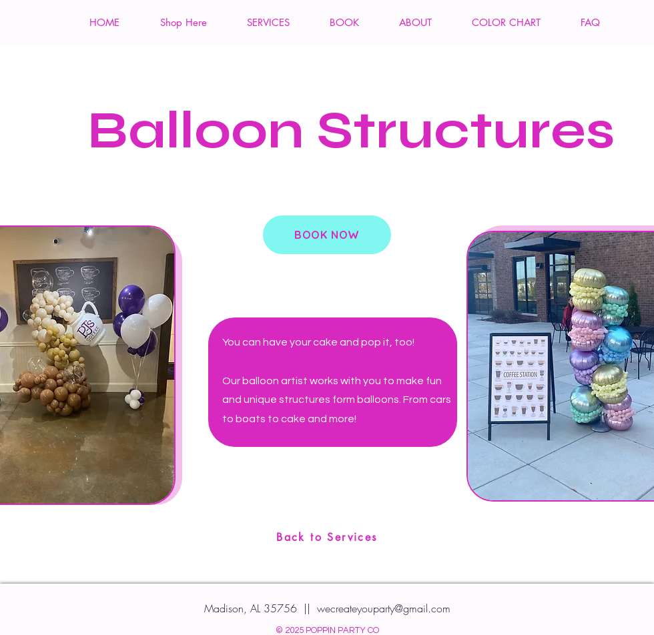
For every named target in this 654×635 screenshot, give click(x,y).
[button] (182, 22)
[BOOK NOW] (327, 234)
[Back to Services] (327, 537)
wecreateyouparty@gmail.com (383, 608)
